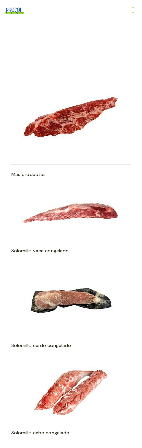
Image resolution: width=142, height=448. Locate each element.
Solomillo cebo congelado (40, 433)
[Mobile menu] (133, 10)
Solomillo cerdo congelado (41, 345)
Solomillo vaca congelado (40, 250)
